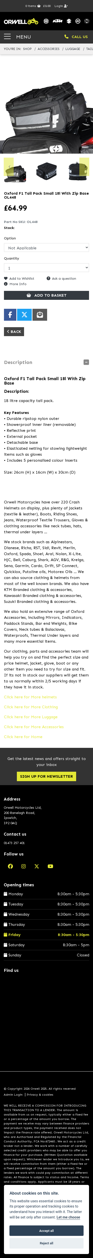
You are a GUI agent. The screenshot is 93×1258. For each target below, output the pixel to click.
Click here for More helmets (30, 697)
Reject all (46, 1243)
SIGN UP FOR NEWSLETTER (46, 776)
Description (18, 362)
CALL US (76, 36)
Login (61, 6)
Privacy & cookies (40, 1094)
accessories (49, 49)
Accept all (46, 1231)
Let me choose (68, 1217)
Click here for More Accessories (34, 726)
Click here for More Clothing (31, 707)
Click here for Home (23, 736)
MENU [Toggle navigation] (17, 37)
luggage (72, 49)
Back (14, 331)
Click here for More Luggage (31, 717)
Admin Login (13, 1094)
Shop (27, 49)
